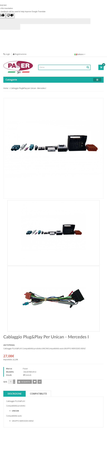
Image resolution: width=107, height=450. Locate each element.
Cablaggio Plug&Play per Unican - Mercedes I (28, 88)
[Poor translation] (10, 15)
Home (5, 88)
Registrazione (19, 54)
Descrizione (14, 393)
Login (6, 54)
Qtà (5, 381)
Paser (25, 368)
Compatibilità (38, 393)
